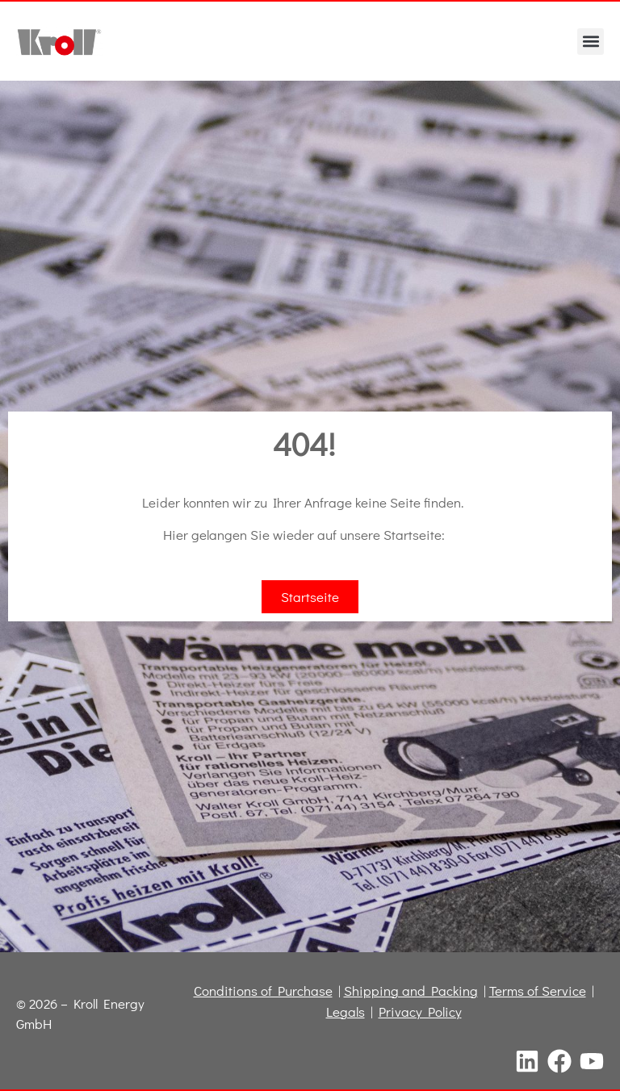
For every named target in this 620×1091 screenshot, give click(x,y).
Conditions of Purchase (263, 990)
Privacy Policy (420, 1011)
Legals (345, 1011)
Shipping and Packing (411, 990)
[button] (590, 41)
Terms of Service (537, 990)
